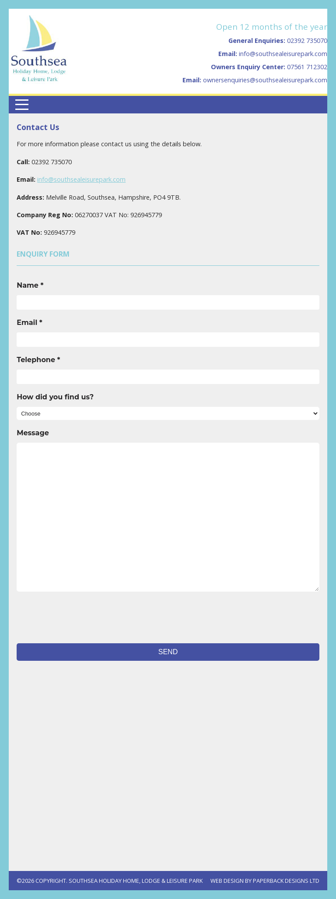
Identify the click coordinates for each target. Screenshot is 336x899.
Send (168, 652)
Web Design (227, 881)
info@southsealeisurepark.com (283, 53)
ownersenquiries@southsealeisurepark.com (265, 80)
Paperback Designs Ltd (286, 881)
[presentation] (83, 617)
